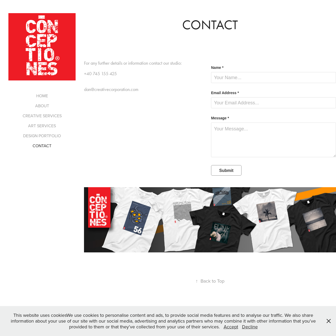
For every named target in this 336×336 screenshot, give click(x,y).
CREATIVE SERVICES (42, 116)
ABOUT (42, 106)
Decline (250, 326)
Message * (220, 118)
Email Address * (225, 93)
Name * (217, 67)
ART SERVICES (42, 126)
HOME (42, 96)
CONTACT (42, 146)
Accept (231, 326)
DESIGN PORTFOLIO (42, 136)
